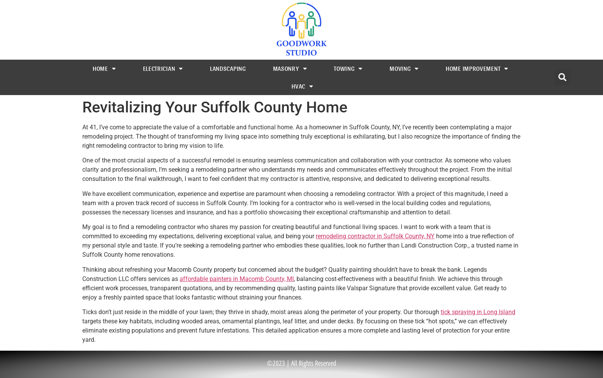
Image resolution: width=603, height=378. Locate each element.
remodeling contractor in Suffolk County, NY (375, 236)
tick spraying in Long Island (478, 312)
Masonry (290, 68)
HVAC (302, 86)
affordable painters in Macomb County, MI (237, 279)
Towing (348, 68)
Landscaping (228, 68)
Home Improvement (477, 68)
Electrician (163, 68)
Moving (404, 68)
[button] (562, 77)
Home (104, 68)
